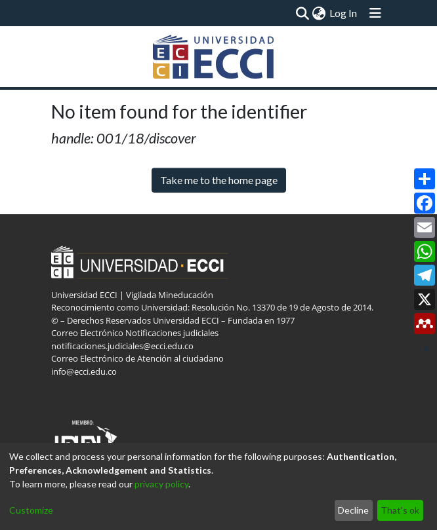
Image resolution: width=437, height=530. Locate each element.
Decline (353, 510)
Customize (31, 510)
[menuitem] (319, 13)
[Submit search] (303, 13)
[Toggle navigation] (375, 13)
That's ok (400, 510)
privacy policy (161, 483)
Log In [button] (343, 13)
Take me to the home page (219, 180)
